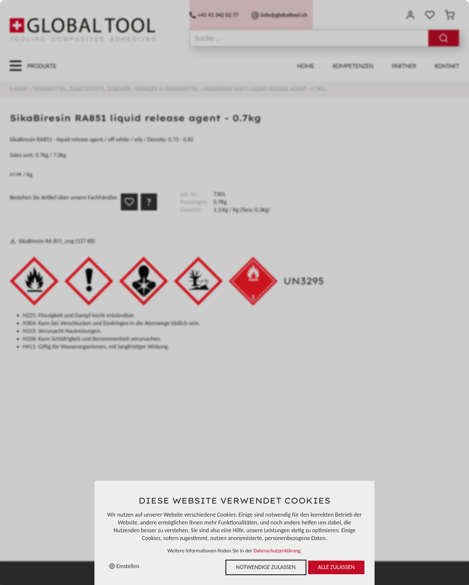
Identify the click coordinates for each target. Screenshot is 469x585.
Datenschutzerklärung (276, 551)
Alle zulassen (336, 567)
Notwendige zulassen (266, 567)
